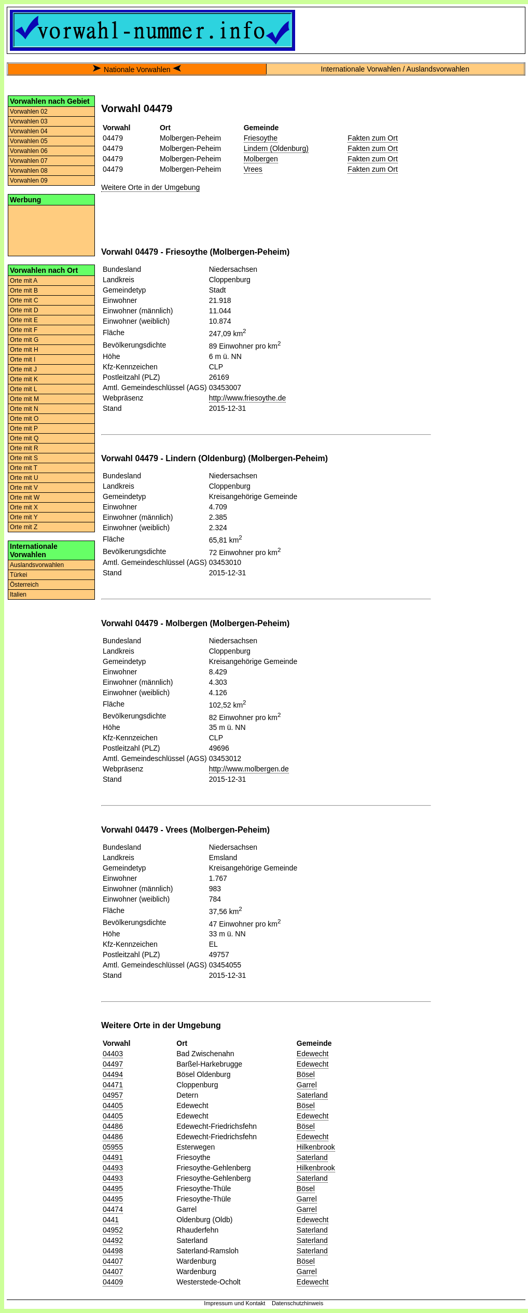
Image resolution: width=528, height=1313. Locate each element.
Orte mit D (24, 310)
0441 (111, 1219)
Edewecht (312, 1053)
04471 (113, 1085)
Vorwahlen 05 (29, 141)
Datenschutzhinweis (298, 1303)
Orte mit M (24, 399)
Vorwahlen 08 (29, 170)
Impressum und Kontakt (234, 1303)
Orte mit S (24, 458)
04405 (113, 1105)
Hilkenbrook (316, 1147)
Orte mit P (24, 428)
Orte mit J (23, 369)
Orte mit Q (24, 438)
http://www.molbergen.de (249, 769)
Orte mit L (23, 389)
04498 (113, 1251)
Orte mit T (23, 468)
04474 (113, 1209)
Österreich (24, 584)
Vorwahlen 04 (29, 131)
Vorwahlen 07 (29, 160)
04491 (113, 1157)
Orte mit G (24, 339)
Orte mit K (24, 379)
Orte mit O (24, 418)
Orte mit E (24, 320)
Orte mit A (23, 280)
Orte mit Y (24, 517)
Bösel (306, 1074)
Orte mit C (24, 300)
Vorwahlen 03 (29, 121)
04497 (113, 1064)
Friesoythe (260, 138)
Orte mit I (22, 359)
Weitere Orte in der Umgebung (150, 187)
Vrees (253, 169)
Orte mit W (24, 497)
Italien (18, 594)
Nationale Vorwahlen (137, 69)
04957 (113, 1095)
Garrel (307, 1085)
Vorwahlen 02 (29, 111)
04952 (113, 1230)
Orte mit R (24, 448)
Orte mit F (23, 330)
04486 (113, 1126)
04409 (113, 1282)
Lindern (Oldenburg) (276, 148)
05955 (113, 1147)
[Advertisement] (51, 229)
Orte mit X (24, 507)
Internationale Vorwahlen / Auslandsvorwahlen (395, 69)
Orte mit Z (23, 527)
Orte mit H (24, 349)
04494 (113, 1074)
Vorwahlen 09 (29, 180)
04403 (113, 1053)
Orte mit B (24, 290)
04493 (113, 1168)
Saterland (312, 1095)
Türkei (18, 574)
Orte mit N (24, 408)
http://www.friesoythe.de (247, 398)
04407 (113, 1261)
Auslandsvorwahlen (37, 565)
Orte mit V (24, 487)
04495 (113, 1188)
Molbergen (261, 159)
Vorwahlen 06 (29, 151)
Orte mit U (24, 477)
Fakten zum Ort (372, 138)
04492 (113, 1240)
